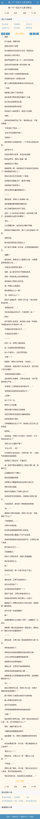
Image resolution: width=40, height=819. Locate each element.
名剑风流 (17, 28)
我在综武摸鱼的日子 (8, 797)
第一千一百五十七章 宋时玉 (20, 2)
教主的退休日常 (31, 801)
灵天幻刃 (29, 24)
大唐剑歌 (17, 797)
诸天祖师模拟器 (7, 801)
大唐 (27, 797)
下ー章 (33, 13)
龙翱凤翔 (17, 24)
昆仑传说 (5, 24)
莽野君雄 (29, 28)
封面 (24, 13)
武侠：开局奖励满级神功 (22, 801)
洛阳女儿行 (5, 28)
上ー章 (6, 13)
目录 (15, 13)
